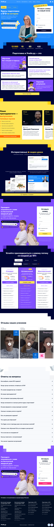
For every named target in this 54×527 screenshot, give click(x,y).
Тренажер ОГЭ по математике (18, 509)
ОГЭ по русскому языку (46, 503)
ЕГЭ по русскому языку (32, 503)
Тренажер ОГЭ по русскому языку (20, 506)
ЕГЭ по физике (31, 512)
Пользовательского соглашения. (45, 37)
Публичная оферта (23, 524)
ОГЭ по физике (45, 512)
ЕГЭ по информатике (32, 510)
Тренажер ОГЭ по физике (20, 518)
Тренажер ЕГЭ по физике (6, 518)
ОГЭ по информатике (46, 510)
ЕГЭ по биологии (31, 509)
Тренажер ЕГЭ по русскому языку (6, 506)
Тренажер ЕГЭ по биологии (6, 514)
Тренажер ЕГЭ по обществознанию (4, 512)
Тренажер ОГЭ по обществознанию (18, 512)
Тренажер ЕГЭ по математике (4, 509)
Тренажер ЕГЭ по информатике (4, 516)
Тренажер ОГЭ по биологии (20, 514)
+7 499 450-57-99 (31, 524)
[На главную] (3, 525)
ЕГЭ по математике (32, 505)
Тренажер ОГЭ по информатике (18, 516)
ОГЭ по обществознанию (47, 507)
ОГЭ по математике (46, 505)
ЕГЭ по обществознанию (33, 507)
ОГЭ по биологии (45, 509)
